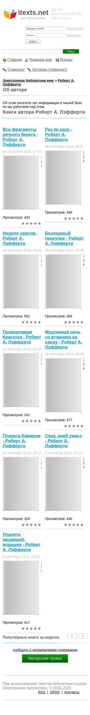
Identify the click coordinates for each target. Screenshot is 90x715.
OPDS (55, 692)
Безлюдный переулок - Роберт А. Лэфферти (64, 238)
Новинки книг (41, 60)
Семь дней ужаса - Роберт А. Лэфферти (63, 440)
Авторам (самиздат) (49, 70)
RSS (41, 692)
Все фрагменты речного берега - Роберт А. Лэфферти (20, 137)
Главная (14, 60)
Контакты (72, 692)
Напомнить (73, 35)
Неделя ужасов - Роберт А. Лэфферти (20, 238)
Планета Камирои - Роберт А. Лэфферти (22, 440)
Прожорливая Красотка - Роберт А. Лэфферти (22, 337)
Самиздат (16, 70)
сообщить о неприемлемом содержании (45, 650)
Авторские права (45, 658)
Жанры (66, 60)
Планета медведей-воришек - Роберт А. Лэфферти (21, 542)
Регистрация (75, 28)
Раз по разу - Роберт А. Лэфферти (58, 134)
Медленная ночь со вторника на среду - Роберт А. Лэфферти (63, 340)
